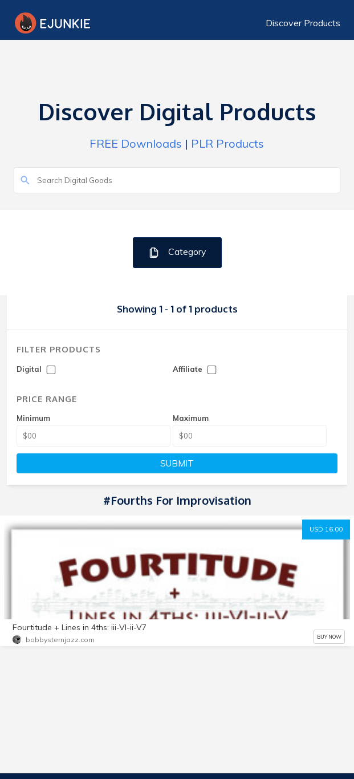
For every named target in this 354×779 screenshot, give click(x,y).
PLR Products (227, 143)
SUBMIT (177, 463)
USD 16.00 (326, 529)
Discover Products (303, 23)
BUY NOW (329, 637)
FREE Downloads (135, 143)
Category (177, 252)
